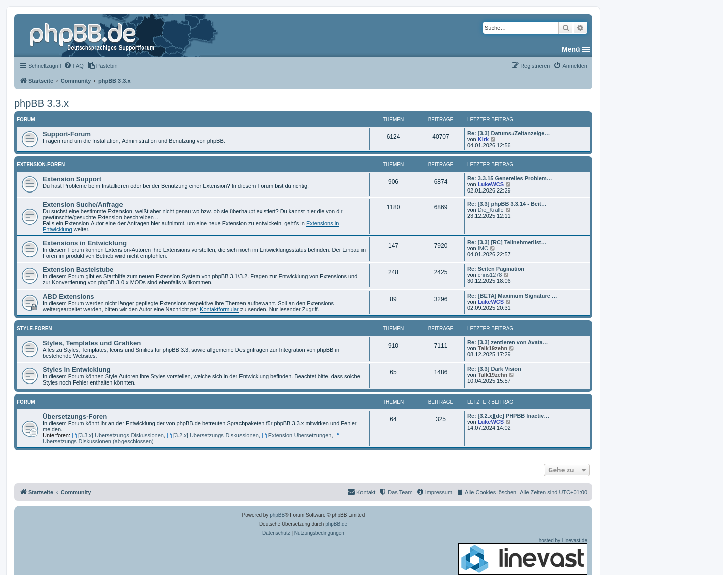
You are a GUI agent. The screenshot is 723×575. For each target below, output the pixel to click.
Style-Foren (34, 328)
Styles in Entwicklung (77, 369)
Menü (571, 49)
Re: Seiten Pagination (495, 269)
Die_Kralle (491, 210)
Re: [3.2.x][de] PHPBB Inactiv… (508, 416)
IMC (483, 248)
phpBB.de (336, 524)
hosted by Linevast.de (522, 556)
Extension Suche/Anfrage (83, 204)
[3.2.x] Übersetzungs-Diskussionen (213, 435)
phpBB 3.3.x (41, 103)
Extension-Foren (41, 164)
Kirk (483, 139)
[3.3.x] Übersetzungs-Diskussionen (118, 435)
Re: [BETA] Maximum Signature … (512, 296)
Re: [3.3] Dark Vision (494, 369)
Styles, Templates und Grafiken (92, 343)
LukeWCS (491, 184)
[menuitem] (74, 66)
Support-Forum (67, 134)
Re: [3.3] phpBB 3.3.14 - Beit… (507, 204)
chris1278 (490, 275)
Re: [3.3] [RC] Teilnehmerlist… (507, 242)
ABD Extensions (68, 296)
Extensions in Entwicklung (85, 243)
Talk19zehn (493, 348)
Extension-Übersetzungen (296, 435)
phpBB (277, 515)
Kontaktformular (219, 309)
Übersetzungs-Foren (75, 416)
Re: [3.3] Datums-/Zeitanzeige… (508, 133)
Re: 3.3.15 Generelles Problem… (509, 178)
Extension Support (72, 179)
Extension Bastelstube (78, 269)
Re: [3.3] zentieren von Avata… (507, 342)
